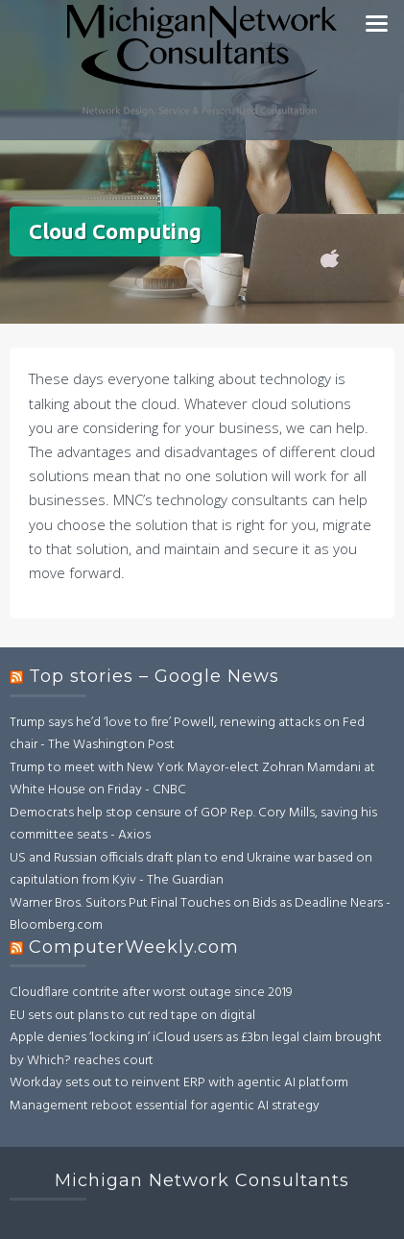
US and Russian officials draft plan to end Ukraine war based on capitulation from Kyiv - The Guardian (191, 869)
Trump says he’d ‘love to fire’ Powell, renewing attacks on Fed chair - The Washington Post (187, 734)
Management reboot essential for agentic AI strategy (165, 1106)
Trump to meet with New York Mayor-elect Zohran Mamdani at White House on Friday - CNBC (192, 779)
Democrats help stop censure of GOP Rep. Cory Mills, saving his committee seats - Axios (193, 824)
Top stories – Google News (154, 676)
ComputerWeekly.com (134, 947)
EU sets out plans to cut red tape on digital (132, 1016)
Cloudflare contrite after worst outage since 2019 (151, 993)
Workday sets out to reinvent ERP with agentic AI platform (179, 1083)
